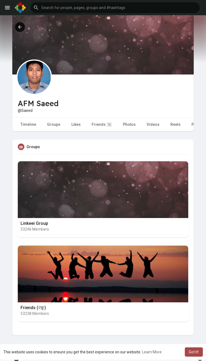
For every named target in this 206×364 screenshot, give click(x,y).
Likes (76, 124)
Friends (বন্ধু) (33, 307)
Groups (53, 124)
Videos (153, 124)
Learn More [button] (152, 352)
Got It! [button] (194, 352)
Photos (129, 124)
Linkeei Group (34, 223)
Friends (102, 124)
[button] (115, 7)
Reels (175, 124)
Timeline (28, 124)
